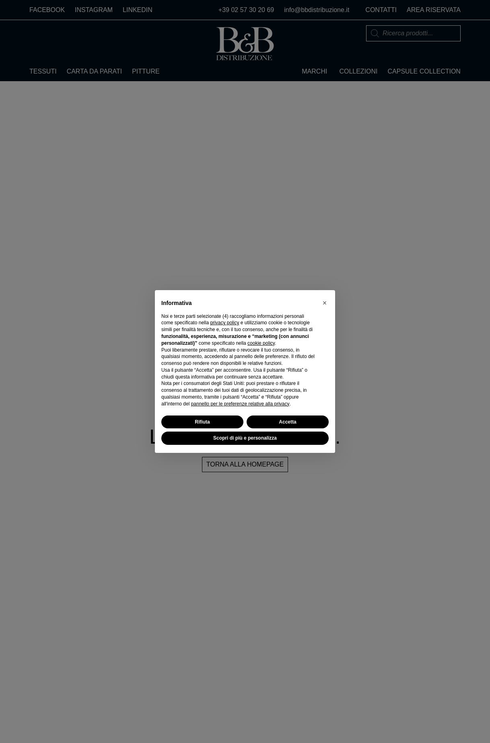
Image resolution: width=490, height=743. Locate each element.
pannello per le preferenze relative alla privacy (240, 404)
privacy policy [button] (224, 322)
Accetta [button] (287, 422)
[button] (324, 303)
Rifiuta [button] (202, 422)
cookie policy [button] (261, 343)
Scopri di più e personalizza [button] (245, 438)
